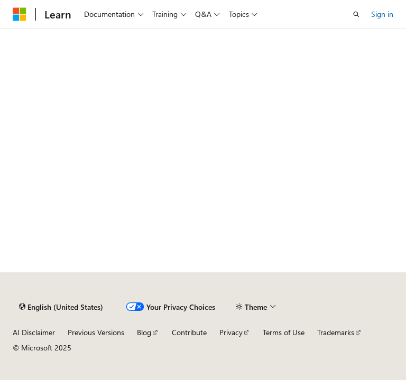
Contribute (189, 332)
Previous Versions (96, 332)
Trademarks (335, 332)
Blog (144, 332)
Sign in (382, 14)
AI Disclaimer (34, 332)
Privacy (231, 332)
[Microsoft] (19, 14)
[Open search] (356, 14)
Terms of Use (283, 332)
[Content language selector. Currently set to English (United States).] (61, 306)
